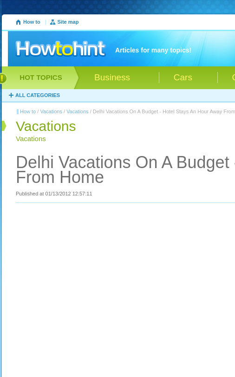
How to (31, 22)
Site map (68, 22)
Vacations (51, 111)
